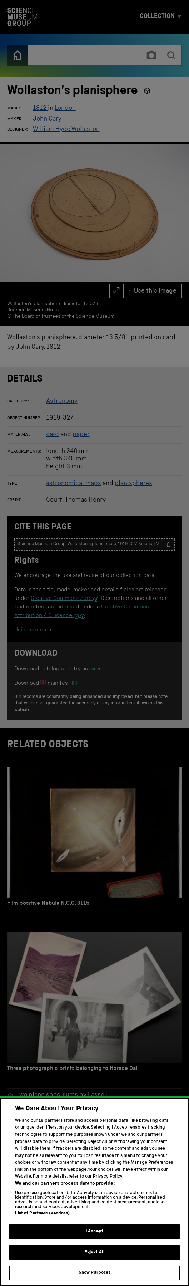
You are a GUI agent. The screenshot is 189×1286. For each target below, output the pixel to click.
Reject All (94, 1262)
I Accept (94, 1241)
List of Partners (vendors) (42, 1223)
